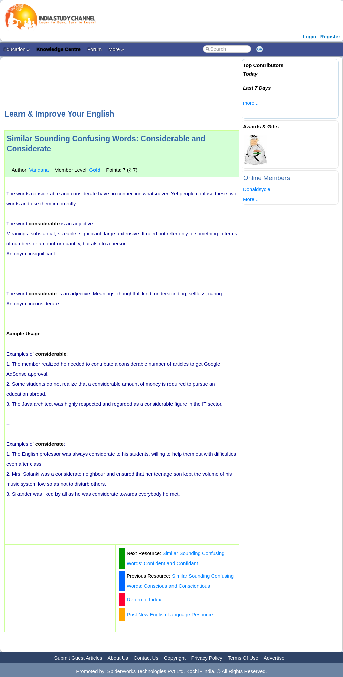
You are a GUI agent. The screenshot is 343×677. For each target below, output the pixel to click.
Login (309, 36)
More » (116, 49)
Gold (94, 170)
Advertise (274, 658)
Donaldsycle (256, 189)
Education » (16, 49)
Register (330, 36)
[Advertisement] (126, 82)
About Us (117, 658)
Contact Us (146, 658)
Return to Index (144, 599)
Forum (94, 49)
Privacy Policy (206, 658)
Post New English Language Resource (170, 614)
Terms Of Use (243, 658)
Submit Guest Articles (78, 658)
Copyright (175, 658)
